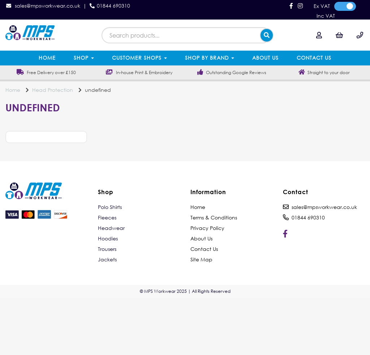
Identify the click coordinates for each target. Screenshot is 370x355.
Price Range (44, 146)
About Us (265, 57)
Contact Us (314, 57)
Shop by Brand (209, 57)
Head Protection (52, 89)
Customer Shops (139, 57)
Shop (84, 57)
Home (47, 57)
